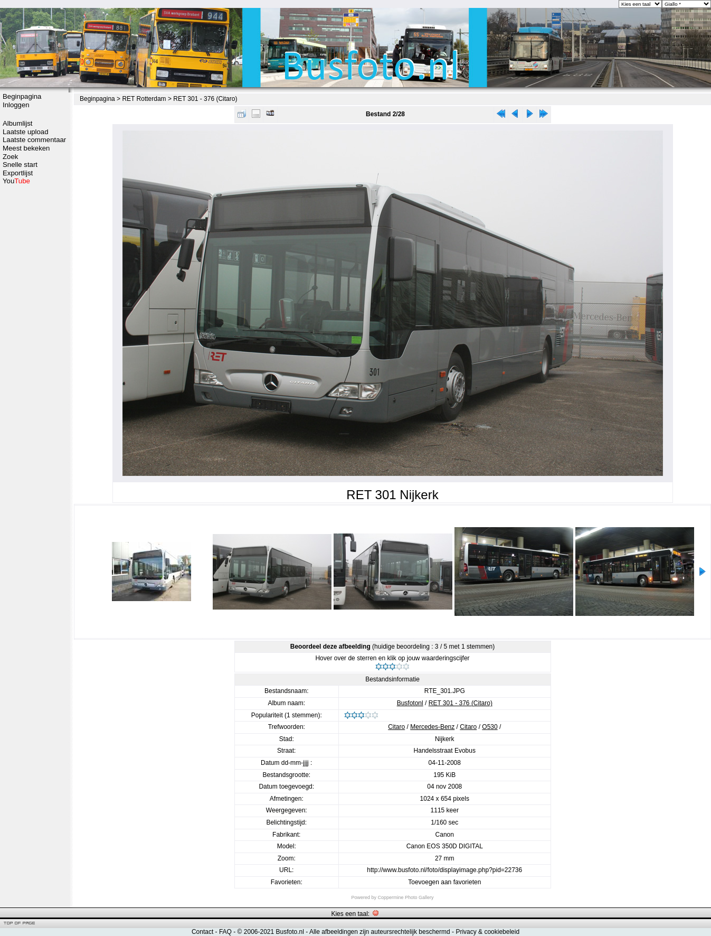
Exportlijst (18, 173)
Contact (202, 931)
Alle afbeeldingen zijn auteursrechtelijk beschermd (379, 931)
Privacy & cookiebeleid (487, 931)
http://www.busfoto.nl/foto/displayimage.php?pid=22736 (444, 870)
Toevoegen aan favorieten (444, 882)
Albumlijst (17, 123)
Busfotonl (410, 703)
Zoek (10, 157)
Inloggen (16, 105)
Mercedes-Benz (432, 727)
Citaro (396, 727)
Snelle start (20, 165)
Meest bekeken (26, 148)
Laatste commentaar (34, 140)
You (16, 181)
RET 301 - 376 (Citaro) (205, 98)
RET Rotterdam (144, 98)
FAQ (225, 931)
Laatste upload (26, 132)
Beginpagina (22, 96)
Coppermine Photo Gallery (405, 897)
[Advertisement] (34, 352)
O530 (489, 727)
